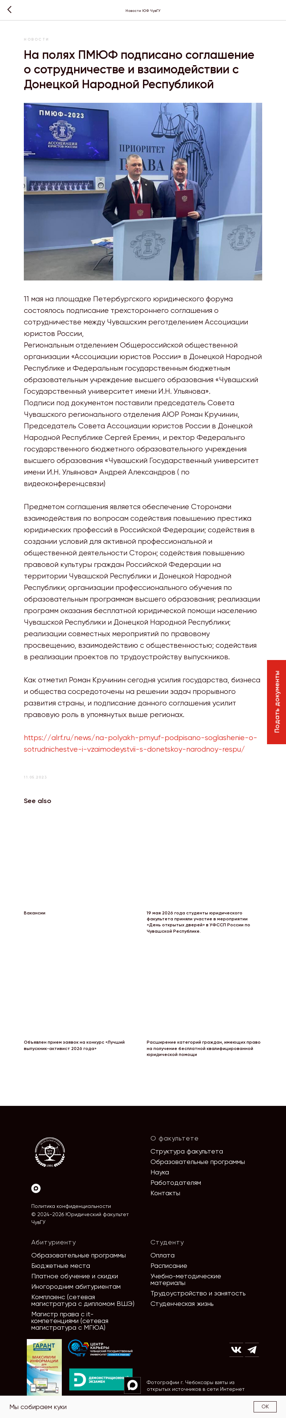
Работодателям (175, 1182)
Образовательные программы (197, 1161)
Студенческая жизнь (182, 1303)
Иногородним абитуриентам (76, 1286)
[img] (100, 1348)
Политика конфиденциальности (71, 1206)
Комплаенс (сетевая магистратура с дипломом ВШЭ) (82, 1300)
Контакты (165, 1193)
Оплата (162, 1255)
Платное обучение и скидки (74, 1276)
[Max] (36, 1188)
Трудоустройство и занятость (198, 1293)
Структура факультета (186, 1151)
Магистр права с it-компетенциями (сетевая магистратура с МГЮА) (69, 1320)
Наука (159, 1172)
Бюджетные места (60, 1265)
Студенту (167, 1242)
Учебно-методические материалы (185, 1279)
